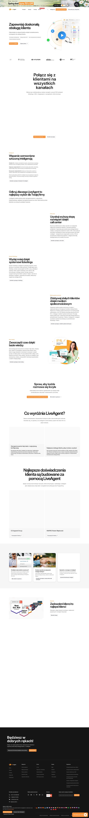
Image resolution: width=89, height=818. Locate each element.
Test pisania (54, 776)
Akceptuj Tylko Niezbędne (19, 811)
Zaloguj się (52, 9)
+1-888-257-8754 (14, 797)
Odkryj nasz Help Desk (39, 136)
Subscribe (77, 795)
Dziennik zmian (24, 774)
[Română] (70, 807)
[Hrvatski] (51, 807)
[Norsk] (64, 807)
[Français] (49, 807)
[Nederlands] (62, 807)
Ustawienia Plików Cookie (9, 814)
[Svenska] (78, 807)
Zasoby (30, 9)
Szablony (53, 774)
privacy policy (11, 809)
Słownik (53, 769)
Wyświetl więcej (54, 615)
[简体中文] (55, 809)
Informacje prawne (40, 776)
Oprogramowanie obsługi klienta (72, 769)
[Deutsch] (36, 807)
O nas (38, 767)
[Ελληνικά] (39, 807)
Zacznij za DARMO (13, 43)
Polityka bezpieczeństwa (54, 815)
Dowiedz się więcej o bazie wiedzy (17, 361)
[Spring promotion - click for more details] (44, 3)
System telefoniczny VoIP (71, 771)
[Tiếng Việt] (53, 809)
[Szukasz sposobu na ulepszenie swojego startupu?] (44, 567)
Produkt (24, 9)
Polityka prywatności (65, 815)
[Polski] (66, 807)
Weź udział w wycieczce (55, 397)
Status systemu (25, 771)
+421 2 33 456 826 (15, 794)
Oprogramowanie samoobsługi (72, 774)
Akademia (53, 771)
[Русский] (72, 807)
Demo (10, 767)
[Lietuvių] (57, 807)
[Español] (43, 807)
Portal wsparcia (25, 767)
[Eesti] (45, 807)
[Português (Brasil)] (68, 807)
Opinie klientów (39, 771)
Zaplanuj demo (24, 43)
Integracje (11, 775)
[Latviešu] (60, 807)
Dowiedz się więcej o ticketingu (16, 280)
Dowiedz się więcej (51, 136)
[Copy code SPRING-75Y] (40, 6)
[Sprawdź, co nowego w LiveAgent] (69, 567)
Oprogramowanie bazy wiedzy (72, 767)
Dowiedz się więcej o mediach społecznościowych (61, 323)
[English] (41, 807)
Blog (52, 767)
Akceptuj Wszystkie (7, 811)
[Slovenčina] (74, 807)
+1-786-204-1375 (14, 799)
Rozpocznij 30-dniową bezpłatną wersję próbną (37, 396)
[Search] (48, 9)
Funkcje (10, 772)
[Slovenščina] (76, 807)
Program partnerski (40, 774)
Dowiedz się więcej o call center (57, 240)
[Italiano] (55, 807)
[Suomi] (47, 807)
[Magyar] (53, 807)
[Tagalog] (51, 809)
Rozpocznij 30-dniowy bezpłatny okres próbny (17, 750)
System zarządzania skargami (72, 780)
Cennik (10, 770)
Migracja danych (25, 769)
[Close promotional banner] (87, 2)
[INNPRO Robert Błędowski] (62, 514)
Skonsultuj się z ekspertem (73, 9)
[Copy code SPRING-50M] (20, 6)
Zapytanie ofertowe (25, 776)
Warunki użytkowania (44, 815)
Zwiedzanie (11, 777)
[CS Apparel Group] (26, 514)
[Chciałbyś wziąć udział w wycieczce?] (20, 567)
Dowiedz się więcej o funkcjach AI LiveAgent (19, 180)
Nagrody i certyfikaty (41, 769)
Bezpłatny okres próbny (61, 9)
